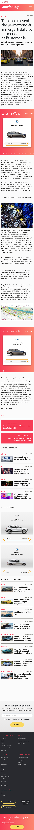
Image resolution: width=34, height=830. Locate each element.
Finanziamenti (21, 743)
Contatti (3, 795)
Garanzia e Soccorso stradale (24, 741)
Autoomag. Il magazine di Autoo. (10, 7)
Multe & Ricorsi (4, 785)
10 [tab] (28, 153)
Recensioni (3, 750)
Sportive (3, 778)
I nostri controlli (22, 738)
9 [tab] (25, 153)
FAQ (2, 793)
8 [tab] (22, 153)
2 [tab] (6, 153)
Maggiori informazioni (8, 822)
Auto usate (3, 738)
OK (17, 826)
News (2, 767)
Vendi (2, 743)
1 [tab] (3, 153)
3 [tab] (9, 153)
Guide (2, 783)
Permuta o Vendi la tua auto (7, 748)
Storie (2, 769)
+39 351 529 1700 (8, 807)
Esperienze (3, 781)
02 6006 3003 (8, 801)
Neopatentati (4, 764)
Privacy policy (21, 760)
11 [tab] (31, 153)
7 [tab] (20, 153)
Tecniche (3, 762)
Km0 (2, 741)
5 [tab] (14, 153)
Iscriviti (17, 724)
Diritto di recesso (22, 764)
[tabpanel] (17, 132)
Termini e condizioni (23, 757)
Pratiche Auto (4, 757)
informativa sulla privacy (23, 719)
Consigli (3, 760)
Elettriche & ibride (5, 776)
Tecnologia (3, 774)
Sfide (2, 771)
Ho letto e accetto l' (18, 719)
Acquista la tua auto (6, 745)
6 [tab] (17, 153)
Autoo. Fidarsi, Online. (5, 2)
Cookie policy (21, 762)
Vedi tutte (29, 113)
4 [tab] (12, 153)
